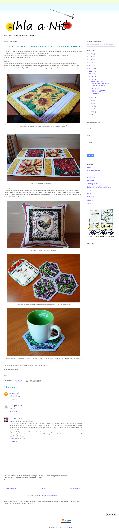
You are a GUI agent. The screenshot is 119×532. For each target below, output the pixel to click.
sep (92, 97)
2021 (91, 59)
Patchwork (90, 180)
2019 (91, 65)
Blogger (69, 527)
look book (19, 360)
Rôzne (89, 190)
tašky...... (90, 200)
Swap (89, 193)
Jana (11, 406)
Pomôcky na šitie (92, 184)
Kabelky (89, 167)
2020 (91, 62)
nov (92, 79)
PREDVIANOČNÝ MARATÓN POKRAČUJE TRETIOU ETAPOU (100, 83)
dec (92, 76)
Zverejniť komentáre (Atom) (50, 495)
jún (92, 103)
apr (92, 109)
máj (92, 106)
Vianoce (89, 203)
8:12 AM (19, 406)
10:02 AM (20, 418)
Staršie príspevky (75, 488)
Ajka (11, 393)
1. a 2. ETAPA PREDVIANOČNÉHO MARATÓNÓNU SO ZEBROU (99, 91)
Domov (43, 488)
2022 (91, 56)
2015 (91, 74)
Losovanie (90, 174)
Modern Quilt (91, 177)
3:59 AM (16, 393)
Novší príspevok (11, 488)
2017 (91, 68)
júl (92, 100)
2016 (91, 71)
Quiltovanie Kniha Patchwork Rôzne (99, 187)
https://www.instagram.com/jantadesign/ (100, 45)
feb (92, 115)
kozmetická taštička (93, 171)
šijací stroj (90, 197)
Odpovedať (13, 399)
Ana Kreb (12, 418)
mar (92, 112)
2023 (91, 54)
